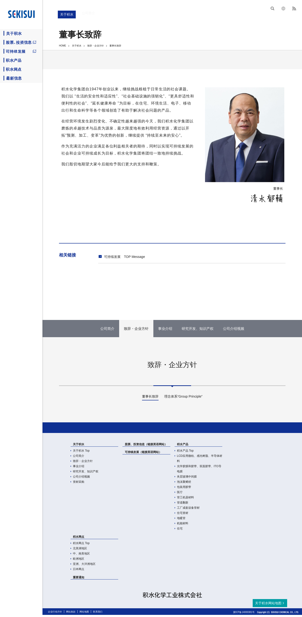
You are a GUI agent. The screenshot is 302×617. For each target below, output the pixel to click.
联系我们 (97, 614)
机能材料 (182, 525)
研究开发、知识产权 (85, 473)
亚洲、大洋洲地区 (84, 566)
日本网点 (78, 571)
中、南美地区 (81, 555)
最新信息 (21, 78)
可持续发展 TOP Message (124, 257)
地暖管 (181, 520)
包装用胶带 (184, 489)
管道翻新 (182, 504)
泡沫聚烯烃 (184, 484)
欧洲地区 (78, 560)
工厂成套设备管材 (188, 510)
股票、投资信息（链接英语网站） (146, 446)
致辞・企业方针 (95, 45)
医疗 (180, 494)
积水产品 (21, 60)
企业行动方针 (55, 614)
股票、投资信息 (21, 42)
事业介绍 (78, 468)
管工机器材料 (185, 499)
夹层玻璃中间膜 (187, 478)
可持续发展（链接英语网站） (143, 454)
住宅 (180, 530)
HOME (62, 45)
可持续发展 (21, 51)
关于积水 (21, 33)
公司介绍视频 (81, 478)
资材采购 (78, 484)
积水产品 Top (185, 452)
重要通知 (78, 579)
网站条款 (71, 614)
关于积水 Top (81, 452)
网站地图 (84, 614)
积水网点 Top (81, 545)
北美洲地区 (80, 550)
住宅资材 (182, 515)
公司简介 (78, 458)
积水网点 (21, 69)
